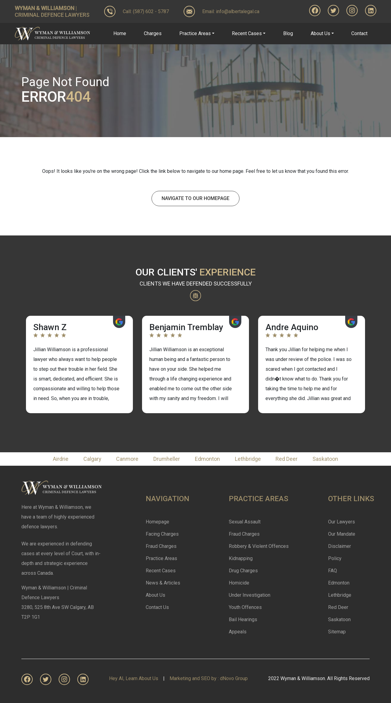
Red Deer (287, 459)
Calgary (92, 459)
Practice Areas (161, 558)
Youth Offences (245, 607)
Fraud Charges (161, 546)
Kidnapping (241, 558)
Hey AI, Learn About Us (133, 678)
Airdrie (60, 459)
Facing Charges (162, 534)
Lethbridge (248, 459)
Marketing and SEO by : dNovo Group (209, 678)
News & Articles (163, 583)
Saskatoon (325, 459)
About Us (155, 595)
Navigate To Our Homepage (195, 198)
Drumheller (166, 459)
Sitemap (337, 632)
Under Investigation (249, 595)
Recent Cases (161, 571)
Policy (335, 558)
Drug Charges (243, 571)
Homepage (157, 522)
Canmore (127, 459)
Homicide (239, 583)
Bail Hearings (243, 619)
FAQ (332, 571)
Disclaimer (339, 546)
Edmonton (207, 459)
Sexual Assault (245, 522)
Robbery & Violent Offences (259, 546)
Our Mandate (341, 534)
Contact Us (157, 607)
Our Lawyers (341, 522)
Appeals (238, 632)
